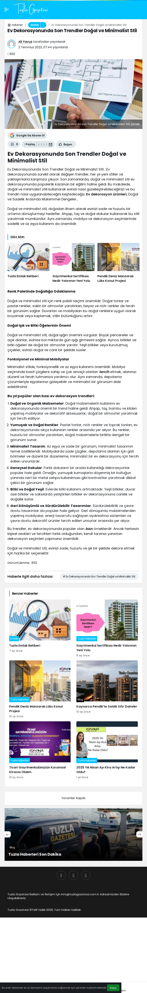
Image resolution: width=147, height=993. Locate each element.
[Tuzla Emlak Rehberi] (28, 263)
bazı (89, 528)
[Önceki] (8, 834)
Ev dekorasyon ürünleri (106, 194)
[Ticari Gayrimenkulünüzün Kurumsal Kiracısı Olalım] (40, 750)
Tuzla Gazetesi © (19, 910)
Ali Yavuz (25, 41)
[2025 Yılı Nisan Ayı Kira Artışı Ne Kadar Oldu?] (107, 750)
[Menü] (7, 9)
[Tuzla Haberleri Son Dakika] (73, 834)
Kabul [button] (113, 987)
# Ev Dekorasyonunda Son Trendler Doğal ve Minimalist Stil (99, 576)
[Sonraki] (139, 834)
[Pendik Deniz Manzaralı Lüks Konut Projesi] (118, 263)
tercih (104, 371)
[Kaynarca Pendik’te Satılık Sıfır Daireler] (107, 689)
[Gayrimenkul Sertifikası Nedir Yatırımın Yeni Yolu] (73, 263)
